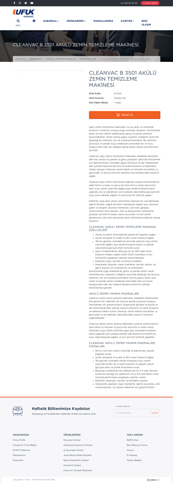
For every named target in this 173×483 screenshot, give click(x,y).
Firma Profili (19, 440)
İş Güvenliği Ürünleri (73, 450)
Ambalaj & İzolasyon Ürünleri (78, 445)
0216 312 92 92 (129, 3)
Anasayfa (20, 59)
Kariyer (130, 450)
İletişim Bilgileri (134, 460)
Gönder (154, 413)
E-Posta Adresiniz (123, 406)
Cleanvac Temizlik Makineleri (60, 59)
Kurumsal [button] (50, 21)
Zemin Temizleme (87, 59)
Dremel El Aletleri (72, 465)
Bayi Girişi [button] (150, 3)
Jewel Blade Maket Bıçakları (77, 455)
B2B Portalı (132, 440)
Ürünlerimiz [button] (75, 21)
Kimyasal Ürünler (72, 440)
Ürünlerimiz (35, 59)
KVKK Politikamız (21, 450)
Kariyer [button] (126, 21)
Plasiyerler (18, 460)
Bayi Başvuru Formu (137, 445)
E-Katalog (132, 455)
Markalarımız (103, 21)
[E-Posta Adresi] (131, 413)
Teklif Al (124, 115)
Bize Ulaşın (146, 23)
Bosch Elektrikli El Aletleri (76, 460)
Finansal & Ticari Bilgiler (25, 445)
